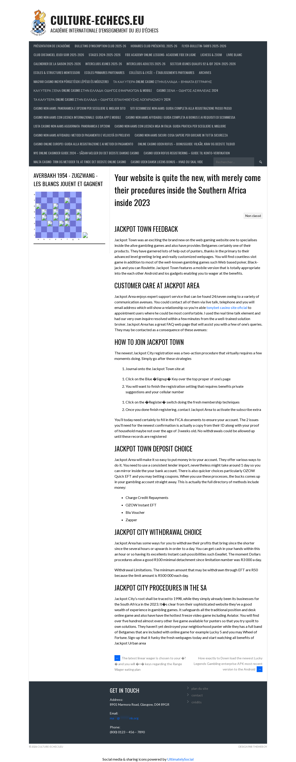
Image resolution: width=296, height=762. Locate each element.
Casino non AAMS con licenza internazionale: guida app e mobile (77, 117)
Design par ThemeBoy (252, 746)
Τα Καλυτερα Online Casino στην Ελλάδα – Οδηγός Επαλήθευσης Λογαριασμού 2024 (102, 99)
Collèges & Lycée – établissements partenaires (161, 72)
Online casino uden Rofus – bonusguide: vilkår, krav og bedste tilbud (186, 143)
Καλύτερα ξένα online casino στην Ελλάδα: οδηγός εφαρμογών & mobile (93, 90)
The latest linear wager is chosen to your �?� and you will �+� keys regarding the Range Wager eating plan (150, 663)
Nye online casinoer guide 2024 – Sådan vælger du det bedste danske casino (86, 152)
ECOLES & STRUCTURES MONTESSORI (57, 72)
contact (197, 695)
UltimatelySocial (180, 759)
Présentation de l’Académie (52, 45)
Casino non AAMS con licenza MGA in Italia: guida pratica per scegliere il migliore (170, 126)
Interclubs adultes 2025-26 (145, 63)
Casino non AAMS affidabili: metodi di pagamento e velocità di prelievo (82, 135)
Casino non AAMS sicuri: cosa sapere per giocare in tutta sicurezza (181, 135)
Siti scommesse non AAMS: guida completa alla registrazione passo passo (181, 108)
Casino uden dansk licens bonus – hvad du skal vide (167, 161)
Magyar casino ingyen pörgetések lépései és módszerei (71, 81)
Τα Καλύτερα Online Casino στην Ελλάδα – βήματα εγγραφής (162, 81)
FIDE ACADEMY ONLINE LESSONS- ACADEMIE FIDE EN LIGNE (160, 54)
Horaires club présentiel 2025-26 (154, 45)
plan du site (199, 688)
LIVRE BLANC (234, 54)
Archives (205, 72)
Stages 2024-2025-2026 (104, 54)
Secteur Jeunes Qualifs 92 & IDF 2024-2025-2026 (203, 63)
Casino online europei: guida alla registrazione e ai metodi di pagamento (83, 143)
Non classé (253, 216)
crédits (196, 702)
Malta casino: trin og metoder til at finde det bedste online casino (80, 161)
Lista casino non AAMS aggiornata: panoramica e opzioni (72, 126)
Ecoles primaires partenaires (104, 72)
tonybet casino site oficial (227, 307)
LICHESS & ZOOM (211, 54)
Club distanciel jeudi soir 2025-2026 (59, 54)
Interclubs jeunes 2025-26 (103, 63)
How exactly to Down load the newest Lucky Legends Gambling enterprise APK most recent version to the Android (228, 663)
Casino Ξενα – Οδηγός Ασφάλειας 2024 (187, 90)
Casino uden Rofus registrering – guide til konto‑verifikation (187, 152)
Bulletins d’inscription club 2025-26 (100, 45)
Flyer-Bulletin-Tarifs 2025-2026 (204, 45)
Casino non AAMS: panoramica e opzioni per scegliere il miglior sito (80, 108)
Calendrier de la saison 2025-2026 (57, 63)
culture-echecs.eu (97, 20)
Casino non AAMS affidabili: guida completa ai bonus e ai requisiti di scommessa (180, 117)
